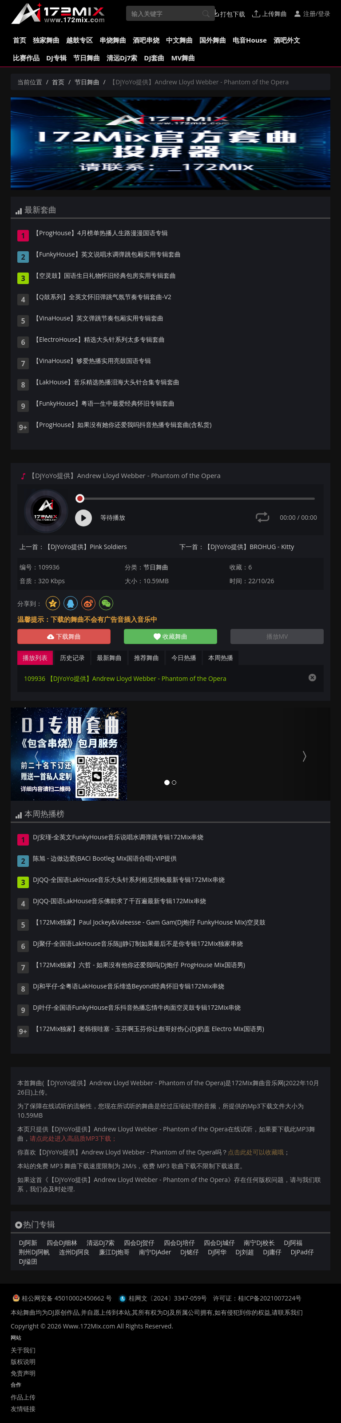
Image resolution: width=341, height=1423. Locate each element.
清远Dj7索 (122, 57)
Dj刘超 (244, 1252)
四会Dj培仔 (179, 1242)
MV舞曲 (183, 57)
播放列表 (35, 657)
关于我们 (23, 1350)
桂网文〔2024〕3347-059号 (168, 1298)
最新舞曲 (109, 657)
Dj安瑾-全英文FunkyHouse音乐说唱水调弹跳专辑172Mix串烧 (118, 837)
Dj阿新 (28, 1242)
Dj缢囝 (28, 1261)
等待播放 (112, 517)
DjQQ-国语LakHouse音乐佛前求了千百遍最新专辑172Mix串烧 (119, 901)
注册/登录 (311, 13)
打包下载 (229, 13)
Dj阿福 (293, 1242)
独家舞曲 (46, 40)
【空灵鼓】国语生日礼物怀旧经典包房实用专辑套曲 (104, 276)
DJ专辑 (56, 57)
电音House (250, 40)
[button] (35, 754)
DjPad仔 (301, 1252)
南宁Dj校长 (259, 1242)
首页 (19, 40)
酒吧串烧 (146, 40)
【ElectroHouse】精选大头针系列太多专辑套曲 (99, 340)
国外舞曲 (212, 40)
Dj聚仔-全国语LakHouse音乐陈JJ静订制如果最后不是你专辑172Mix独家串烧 (138, 944)
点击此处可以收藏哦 (256, 1152)
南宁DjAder (155, 1252)
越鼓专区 (79, 40)
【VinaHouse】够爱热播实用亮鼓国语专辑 (92, 361)
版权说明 (23, 1361)
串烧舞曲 (112, 40)
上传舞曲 (269, 13)
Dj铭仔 (189, 1252)
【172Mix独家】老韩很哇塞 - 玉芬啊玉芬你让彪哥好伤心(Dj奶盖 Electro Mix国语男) (148, 1029)
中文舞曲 (179, 40)
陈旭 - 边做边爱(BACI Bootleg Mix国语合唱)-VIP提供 (105, 858)
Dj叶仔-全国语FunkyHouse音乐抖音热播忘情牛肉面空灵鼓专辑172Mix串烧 (137, 1008)
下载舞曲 (64, 636)
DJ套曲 (154, 57)
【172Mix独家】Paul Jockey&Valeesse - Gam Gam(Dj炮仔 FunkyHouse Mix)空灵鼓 (149, 922)
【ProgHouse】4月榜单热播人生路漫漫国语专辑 (100, 233)
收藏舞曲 (170, 636)
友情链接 (23, 1408)
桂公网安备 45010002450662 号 (68, 1298)
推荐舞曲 (146, 657)
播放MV (277, 636)
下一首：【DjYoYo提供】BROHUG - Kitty (236, 546)
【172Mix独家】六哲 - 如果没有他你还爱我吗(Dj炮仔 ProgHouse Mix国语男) (139, 965)
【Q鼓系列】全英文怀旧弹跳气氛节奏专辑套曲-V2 (102, 297)
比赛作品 (26, 57)
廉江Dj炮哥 (114, 1252)
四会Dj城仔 (219, 1242)
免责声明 (23, 1373)
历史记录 (72, 657)
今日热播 (183, 657)
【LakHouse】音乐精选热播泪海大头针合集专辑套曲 (106, 382)
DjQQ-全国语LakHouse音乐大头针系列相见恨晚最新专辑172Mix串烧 (129, 880)
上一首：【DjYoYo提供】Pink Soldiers (73, 546)
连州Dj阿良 (74, 1252)
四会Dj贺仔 (139, 1242)
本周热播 (220, 657)
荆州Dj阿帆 (34, 1252)
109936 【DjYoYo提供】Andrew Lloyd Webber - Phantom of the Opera (125, 678)
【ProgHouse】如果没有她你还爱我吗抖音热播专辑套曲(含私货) (122, 425)
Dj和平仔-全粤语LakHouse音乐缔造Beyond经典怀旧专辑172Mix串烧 (128, 986)
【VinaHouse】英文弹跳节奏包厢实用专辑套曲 (98, 318)
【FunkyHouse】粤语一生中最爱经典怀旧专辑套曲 (103, 403)
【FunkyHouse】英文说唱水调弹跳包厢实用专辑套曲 (107, 254)
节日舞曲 (86, 57)
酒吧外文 (287, 40)
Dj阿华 (217, 1252)
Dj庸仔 (272, 1252)
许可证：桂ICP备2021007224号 (257, 1298)
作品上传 (23, 1397)
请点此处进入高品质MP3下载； (73, 1138)
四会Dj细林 (62, 1242)
